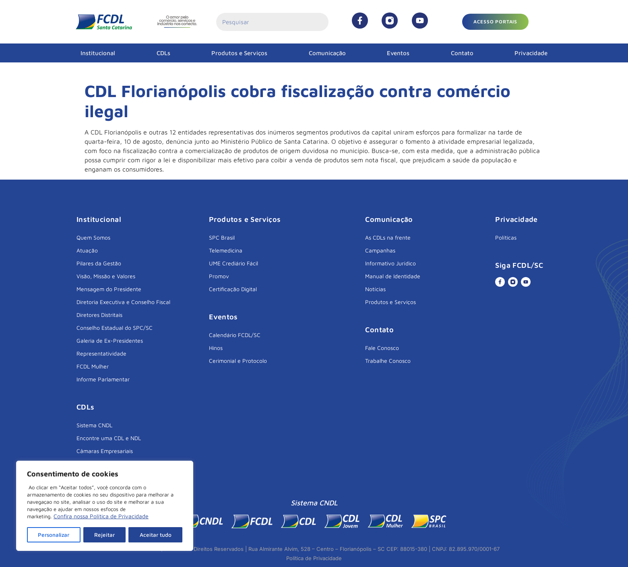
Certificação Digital (233, 289)
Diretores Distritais (99, 314)
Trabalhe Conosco (388, 360)
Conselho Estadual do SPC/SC (114, 327)
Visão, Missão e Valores (105, 276)
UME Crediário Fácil (233, 263)
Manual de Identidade (392, 276)
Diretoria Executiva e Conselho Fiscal (123, 301)
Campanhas (380, 250)
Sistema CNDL (94, 425)
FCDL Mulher (92, 366)
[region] (104, 506)
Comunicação (327, 53)
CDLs (163, 53)
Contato (462, 53)
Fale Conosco (382, 347)
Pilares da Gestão (98, 263)
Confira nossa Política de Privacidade (101, 516)
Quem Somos (93, 237)
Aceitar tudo (156, 534)
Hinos (216, 347)
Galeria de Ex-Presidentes (109, 340)
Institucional (98, 53)
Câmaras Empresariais (104, 450)
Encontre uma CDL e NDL (108, 438)
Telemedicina (225, 250)
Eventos (398, 53)
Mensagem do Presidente (108, 289)
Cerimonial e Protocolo (238, 360)
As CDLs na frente (388, 237)
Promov (219, 276)
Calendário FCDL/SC (234, 334)
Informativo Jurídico (390, 263)
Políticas (505, 237)
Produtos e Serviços (239, 53)
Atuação (87, 250)
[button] (495, 22)
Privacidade (530, 53)
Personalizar (54, 534)
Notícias (375, 289)
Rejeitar (105, 534)
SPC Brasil (222, 237)
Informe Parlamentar (103, 379)
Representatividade (101, 353)
